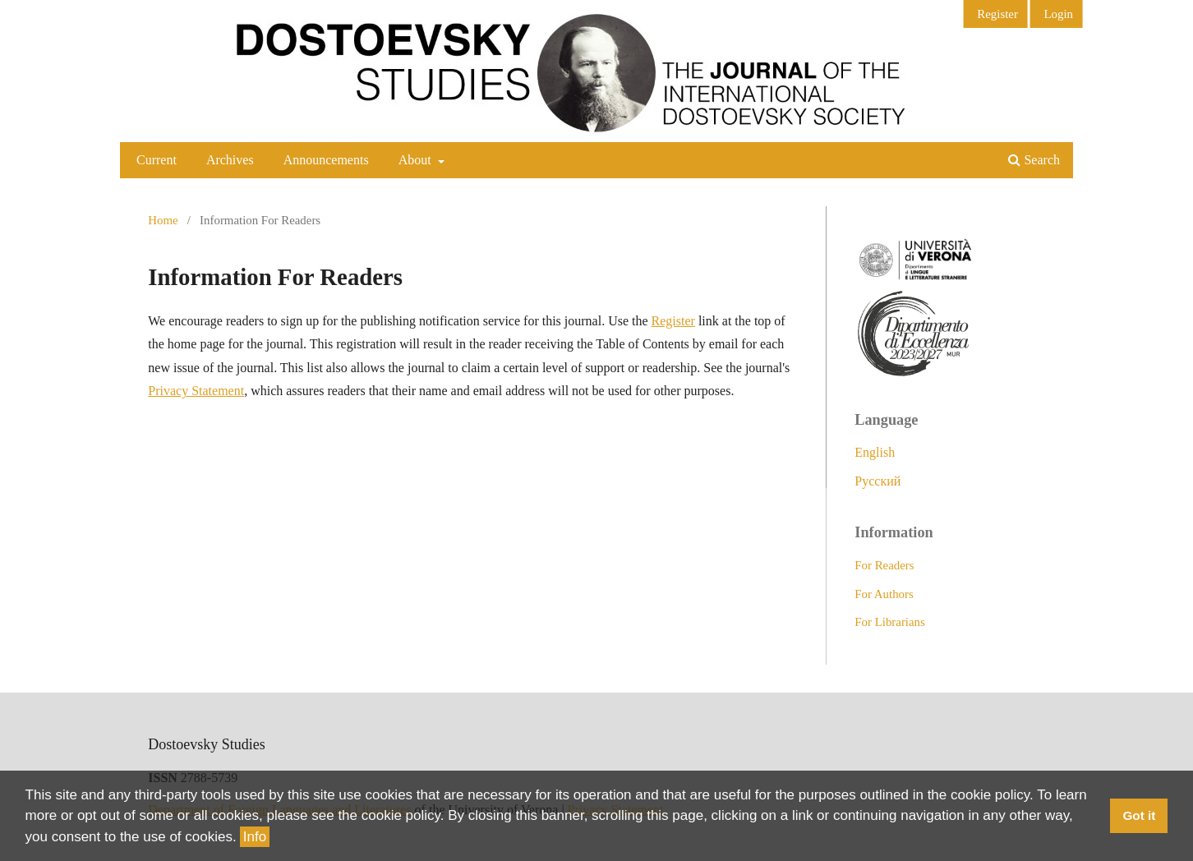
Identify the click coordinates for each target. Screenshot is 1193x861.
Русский (877, 481)
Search (1034, 160)
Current (156, 160)
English (874, 452)
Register (997, 14)
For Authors (884, 594)
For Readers (884, 565)
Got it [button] (1138, 815)
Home (162, 220)
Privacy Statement (196, 391)
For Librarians (889, 621)
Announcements (326, 160)
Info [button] (254, 837)
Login (1058, 14)
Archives (230, 160)
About (416, 160)
